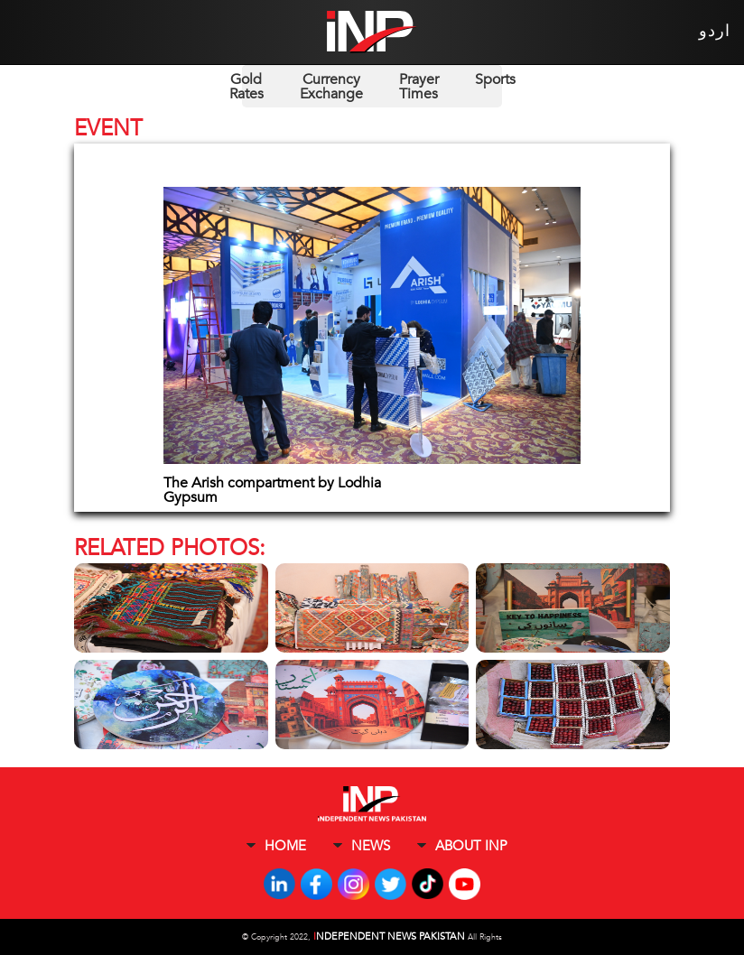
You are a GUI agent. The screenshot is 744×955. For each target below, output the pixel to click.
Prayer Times (419, 87)
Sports (495, 79)
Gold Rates (246, 87)
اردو (714, 31)
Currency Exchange (331, 87)
